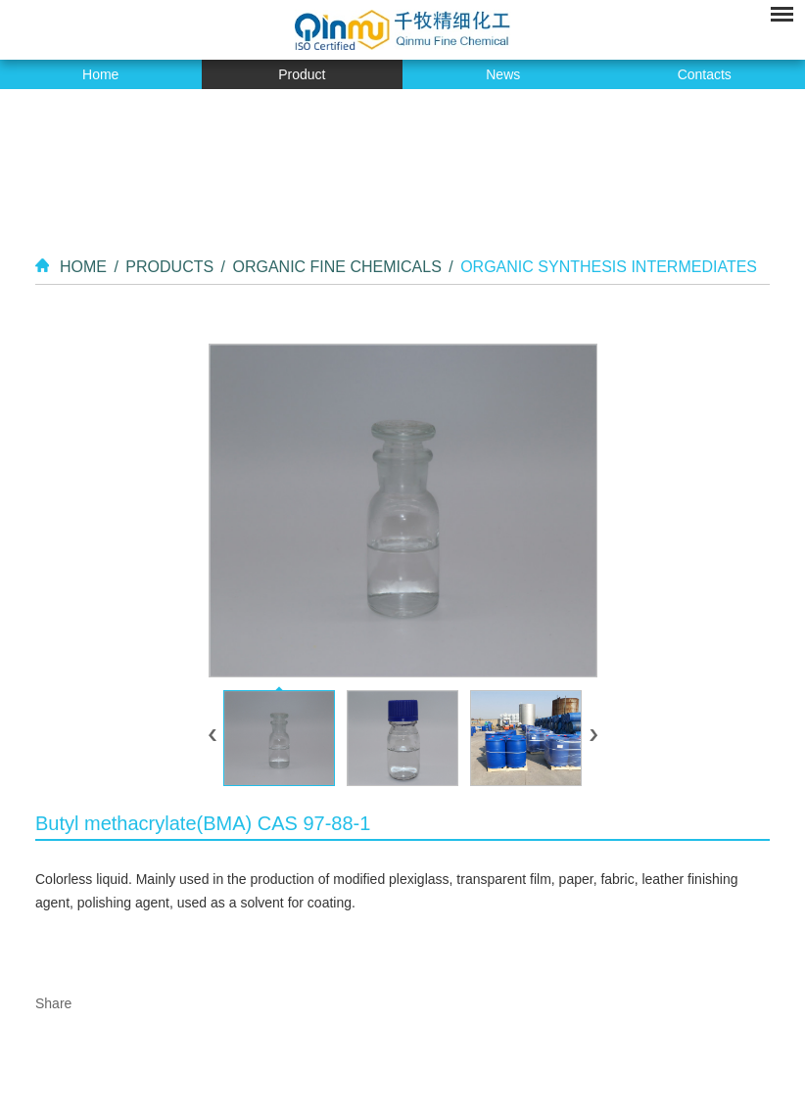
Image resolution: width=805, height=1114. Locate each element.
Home (100, 74)
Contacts (705, 74)
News (503, 74)
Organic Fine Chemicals (336, 266)
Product (301, 74)
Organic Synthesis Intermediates (608, 266)
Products (169, 266)
